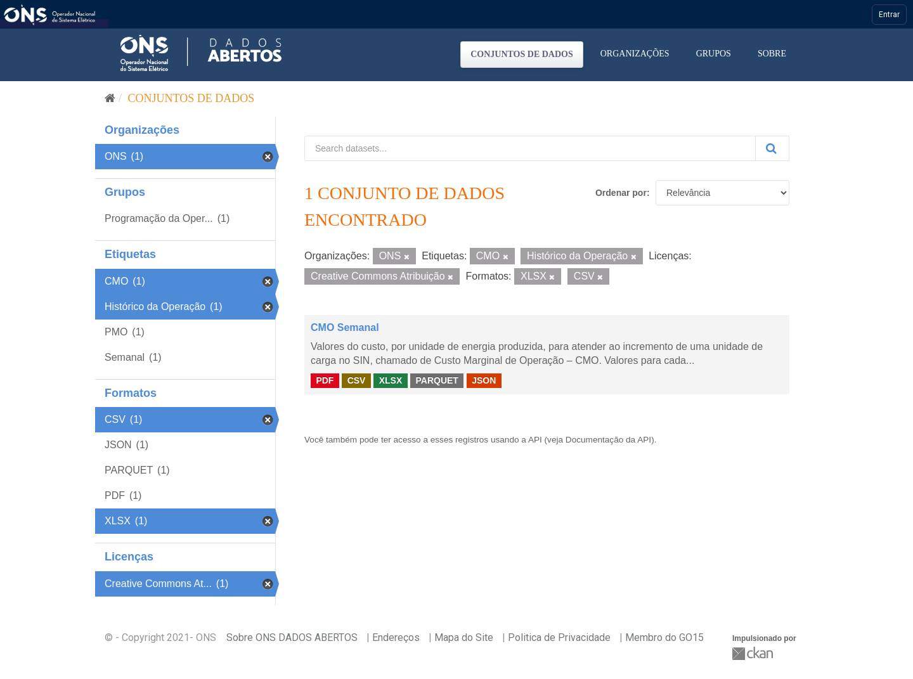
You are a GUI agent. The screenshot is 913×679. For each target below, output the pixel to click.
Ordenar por (621, 193)
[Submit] (772, 148)
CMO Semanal (345, 327)
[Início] (110, 98)
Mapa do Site (463, 637)
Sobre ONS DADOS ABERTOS (292, 637)
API (535, 439)
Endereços (396, 637)
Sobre (772, 53)
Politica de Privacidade (559, 637)
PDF (324, 380)
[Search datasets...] (530, 148)
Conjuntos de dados (521, 54)
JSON (484, 380)
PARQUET (436, 380)
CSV (356, 380)
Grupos (713, 53)
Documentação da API (608, 439)
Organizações (635, 53)
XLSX (391, 380)
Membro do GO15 (664, 637)
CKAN (753, 653)
